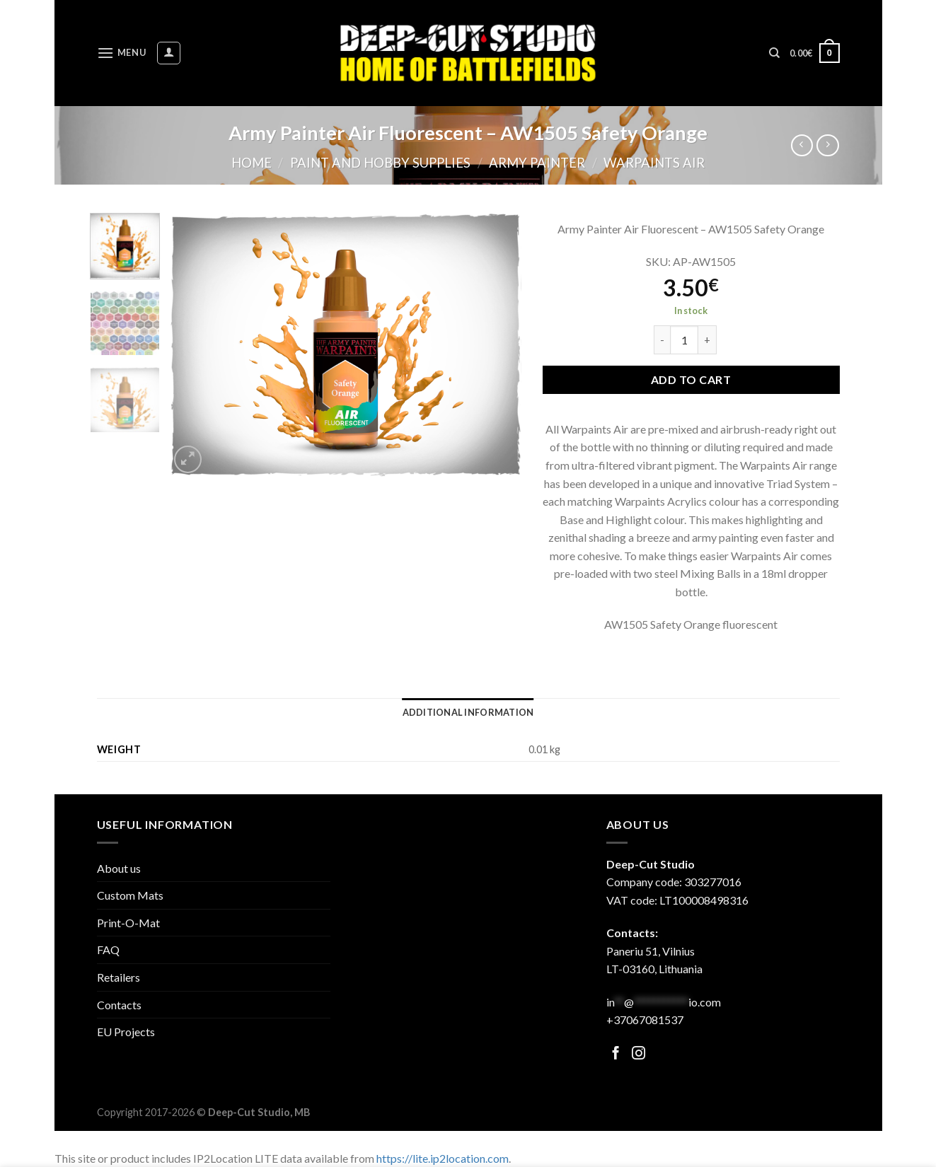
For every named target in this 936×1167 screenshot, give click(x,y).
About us (119, 868)
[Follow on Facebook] (616, 1054)
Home (251, 162)
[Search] (774, 53)
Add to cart (691, 379)
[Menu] (121, 52)
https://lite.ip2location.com (442, 1158)
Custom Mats (130, 895)
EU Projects (126, 1031)
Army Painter (537, 162)
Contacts (119, 1004)
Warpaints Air (654, 162)
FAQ (108, 949)
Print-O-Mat (128, 922)
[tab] (468, 712)
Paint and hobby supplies (380, 162)
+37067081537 (644, 1019)
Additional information (468, 712)
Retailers (118, 977)
